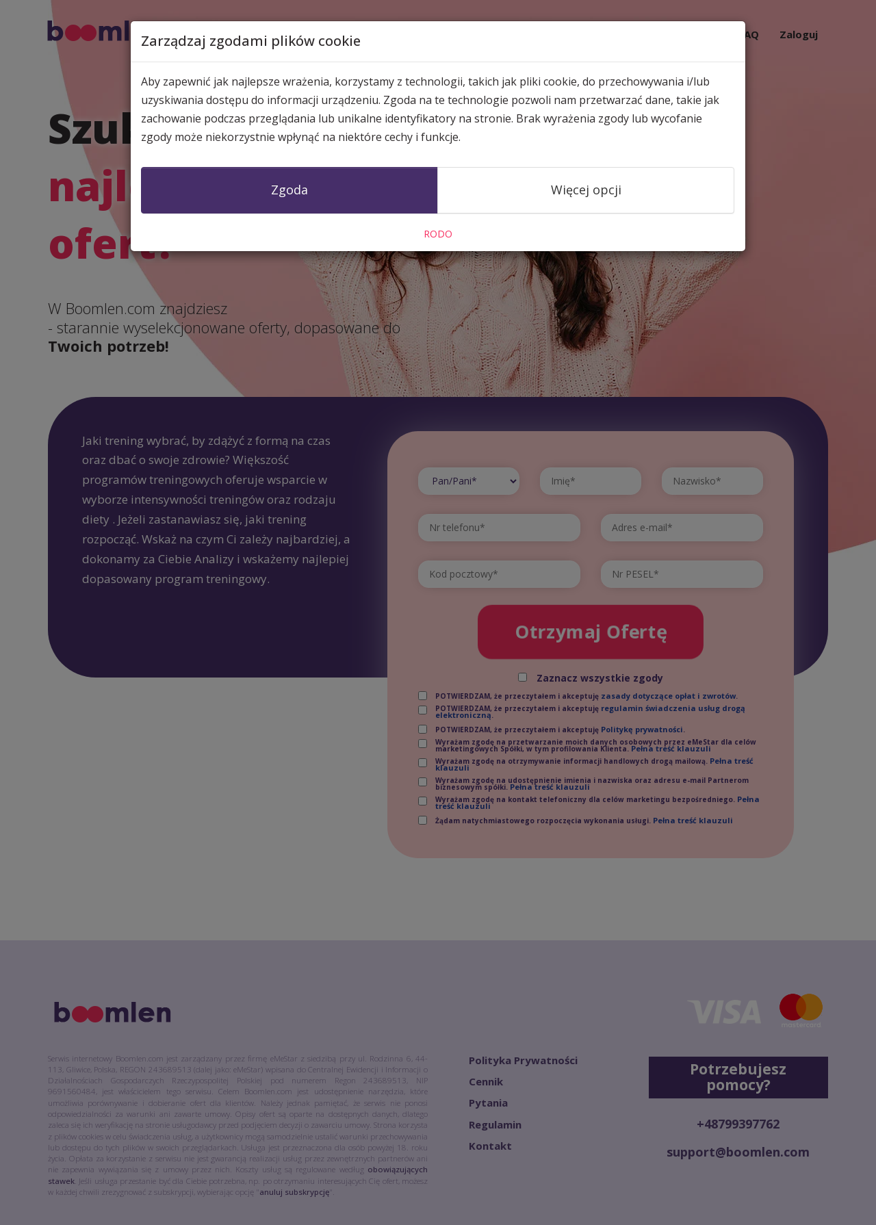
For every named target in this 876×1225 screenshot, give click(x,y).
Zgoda (289, 189)
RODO (438, 233)
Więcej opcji (586, 189)
